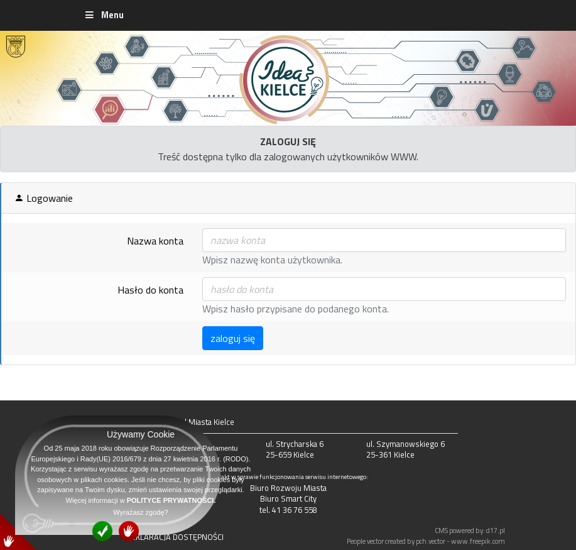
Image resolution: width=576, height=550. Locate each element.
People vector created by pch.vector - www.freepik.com (426, 541)
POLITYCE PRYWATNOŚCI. (171, 500)
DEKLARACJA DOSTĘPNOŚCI (175, 537)
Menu (104, 15)
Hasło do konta (150, 289)
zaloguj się (232, 338)
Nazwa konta (155, 240)
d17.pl (495, 530)
